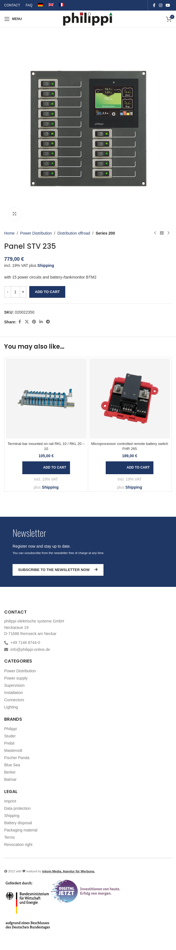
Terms (9, 837)
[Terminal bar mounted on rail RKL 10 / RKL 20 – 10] (46, 398)
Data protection (17, 808)
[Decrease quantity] (7, 292)
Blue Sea (12, 765)
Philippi (10, 729)
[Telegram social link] (48, 322)
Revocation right (18, 844)
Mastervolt (13, 750)
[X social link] (26, 322)
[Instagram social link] (160, 5)
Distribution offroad (73, 233)
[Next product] (168, 233)
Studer (10, 736)
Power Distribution (36, 233)
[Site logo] (88, 18)
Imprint (10, 801)
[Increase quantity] (23, 292)
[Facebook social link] (154, 5)
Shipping (45, 265)
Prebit (9, 743)
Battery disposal (18, 823)
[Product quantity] (15, 292)
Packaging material (20, 830)
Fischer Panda (16, 757)
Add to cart (47, 292)
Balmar (10, 779)
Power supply (16, 678)
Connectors (14, 700)
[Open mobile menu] (13, 18)
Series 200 (105, 233)
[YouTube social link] (168, 5)
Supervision (14, 685)
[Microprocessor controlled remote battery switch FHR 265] (130, 398)
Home (9, 233)
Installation (13, 692)
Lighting (11, 707)
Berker (10, 772)
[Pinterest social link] (34, 322)
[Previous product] (155, 233)
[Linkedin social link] (41, 322)
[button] (46, 467)
